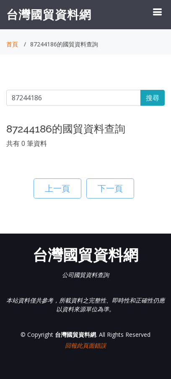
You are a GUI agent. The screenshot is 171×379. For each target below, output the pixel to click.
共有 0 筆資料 (26, 143)
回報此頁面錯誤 (85, 345)
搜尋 (152, 97)
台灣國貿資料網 (48, 14)
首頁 (12, 44)
